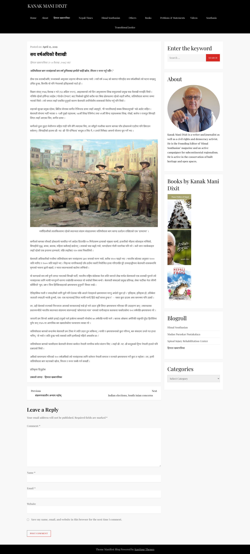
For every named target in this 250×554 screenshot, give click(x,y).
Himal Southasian (112, 17)
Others (134, 17)
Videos (195, 17)
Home (33, 17)
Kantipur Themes (144, 549)
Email (31, 488)
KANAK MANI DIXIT (47, 6)
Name (31, 472)
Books (150, 17)
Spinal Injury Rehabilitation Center (187, 341)
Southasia (213, 17)
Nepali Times (87, 17)
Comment (33, 426)
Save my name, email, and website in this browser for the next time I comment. (76, 519)
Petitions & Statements (172, 17)
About (45, 17)
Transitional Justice (125, 27)
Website (31, 503)
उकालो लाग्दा (36, 377)
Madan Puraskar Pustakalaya (183, 334)
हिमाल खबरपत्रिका (63, 17)
